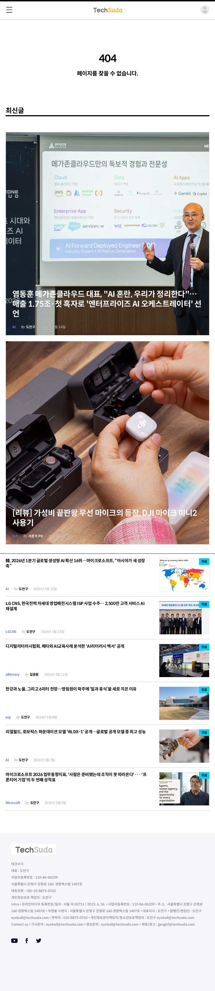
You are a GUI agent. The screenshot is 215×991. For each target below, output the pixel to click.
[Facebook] (26, 940)
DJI (15, 536)
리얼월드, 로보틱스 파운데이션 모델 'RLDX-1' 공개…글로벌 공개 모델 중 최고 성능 (76, 731)
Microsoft (13, 803)
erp (8, 717)
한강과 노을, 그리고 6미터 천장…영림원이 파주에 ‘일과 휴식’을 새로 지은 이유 (71, 689)
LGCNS (11, 632)
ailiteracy (13, 674)
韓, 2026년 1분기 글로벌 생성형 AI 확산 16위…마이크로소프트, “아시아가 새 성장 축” (75, 563)
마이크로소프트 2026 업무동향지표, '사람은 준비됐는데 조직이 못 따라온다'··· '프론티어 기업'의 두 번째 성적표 (76, 777)
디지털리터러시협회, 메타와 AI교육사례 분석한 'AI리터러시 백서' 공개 (65, 646)
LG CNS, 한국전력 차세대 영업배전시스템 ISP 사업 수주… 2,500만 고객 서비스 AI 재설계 (75, 606)
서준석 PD (35, 536)
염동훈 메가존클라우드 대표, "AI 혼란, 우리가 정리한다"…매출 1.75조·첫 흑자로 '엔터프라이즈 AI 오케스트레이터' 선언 (107, 304)
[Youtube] (14, 940)
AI (14, 327)
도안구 (30, 327)
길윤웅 (34, 674)
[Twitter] (38, 940)
